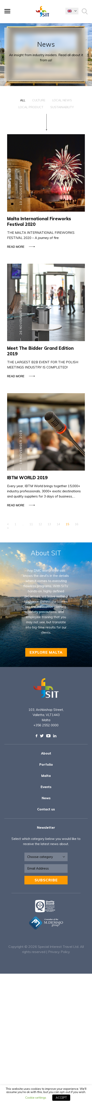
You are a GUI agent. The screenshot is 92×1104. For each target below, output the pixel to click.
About (46, 753)
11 (31, 524)
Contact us (46, 809)
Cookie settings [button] (35, 1097)
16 (76, 524)
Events (46, 787)
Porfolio (46, 764)
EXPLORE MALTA (46, 652)
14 (58, 524)
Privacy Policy (59, 952)
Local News (62, 100)
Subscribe (46, 880)
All (22, 100)
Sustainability (62, 107)
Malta (46, 776)
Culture (38, 100)
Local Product (30, 107)
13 (49, 524)
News (46, 798)
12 (40, 524)
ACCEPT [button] (61, 1097)
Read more (20, 247)
